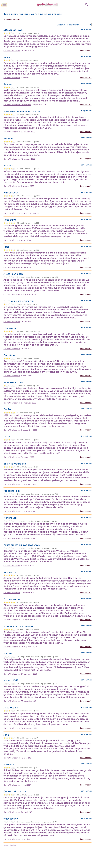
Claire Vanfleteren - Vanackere (17, 105)
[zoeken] (86, 4)
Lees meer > (85, 50)
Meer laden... (11, 845)
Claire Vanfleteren (12, 50)
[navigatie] (4, 4)
